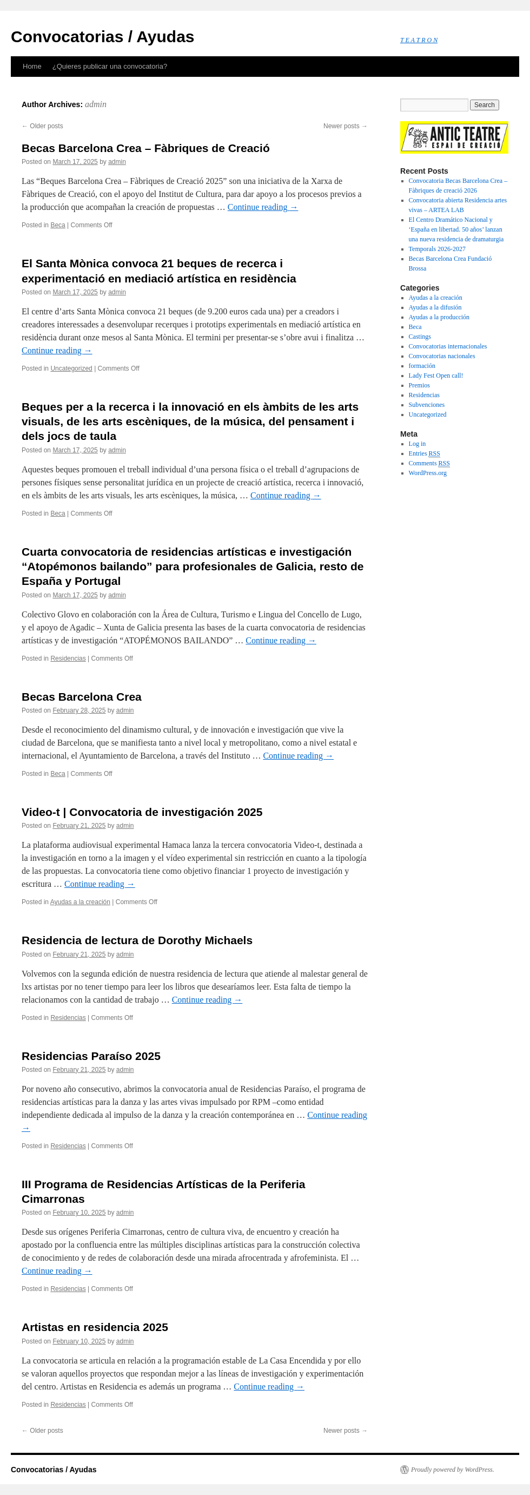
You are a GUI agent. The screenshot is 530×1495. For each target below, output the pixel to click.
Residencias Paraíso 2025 (91, 1056)
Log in (417, 443)
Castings (420, 336)
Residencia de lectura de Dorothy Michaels (137, 940)
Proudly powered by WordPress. (452, 1469)
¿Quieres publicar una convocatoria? (109, 66)
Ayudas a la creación (80, 902)
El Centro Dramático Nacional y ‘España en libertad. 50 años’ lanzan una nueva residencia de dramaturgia (456, 229)
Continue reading (263, 207)
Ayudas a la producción (439, 317)
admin (96, 104)
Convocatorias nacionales (442, 356)
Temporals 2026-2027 (437, 249)
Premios (419, 385)
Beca (57, 225)
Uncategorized (71, 368)
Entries (424, 454)
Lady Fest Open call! (436, 375)
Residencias (67, 658)
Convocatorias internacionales (448, 346)
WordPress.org (428, 473)
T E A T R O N (419, 40)
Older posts (42, 126)
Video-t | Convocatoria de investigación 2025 (142, 812)
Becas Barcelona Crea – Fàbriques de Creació (146, 148)
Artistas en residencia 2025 (95, 1327)
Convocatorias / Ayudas (103, 36)
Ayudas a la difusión (435, 307)
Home (32, 66)
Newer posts (345, 126)
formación (422, 366)
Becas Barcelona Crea (82, 696)
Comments (429, 463)
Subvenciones (427, 405)
